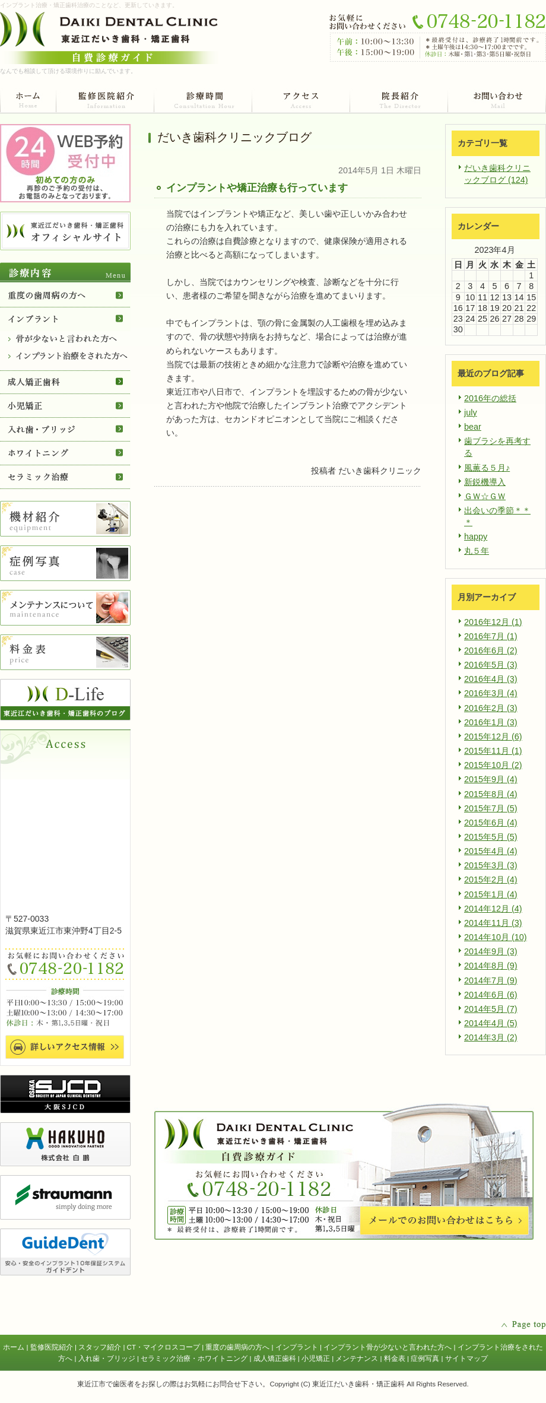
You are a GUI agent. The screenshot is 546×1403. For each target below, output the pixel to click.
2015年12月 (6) (493, 736)
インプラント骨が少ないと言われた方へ (387, 1347)
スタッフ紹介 (99, 1347)
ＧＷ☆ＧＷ (485, 496)
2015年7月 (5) (491, 808)
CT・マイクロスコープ (163, 1347)
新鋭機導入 (485, 482)
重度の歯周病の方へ (237, 1347)
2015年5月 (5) (491, 837)
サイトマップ (466, 1358)
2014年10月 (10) (495, 937)
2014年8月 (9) (491, 965)
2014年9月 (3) (491, 951)
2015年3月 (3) (491, 865)
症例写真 (425, 1358)
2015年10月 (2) (493, 765)
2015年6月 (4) (491, 822)
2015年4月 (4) (491, 851)
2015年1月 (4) (491, 894)
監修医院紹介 (51, 1347)
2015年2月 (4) (491, 879)
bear (472, 426)
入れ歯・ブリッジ (106, 1358)
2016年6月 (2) (491, 650)
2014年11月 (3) (493, 923)
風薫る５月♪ (487, 467)
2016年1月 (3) (491, 722)
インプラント (296, 1347)
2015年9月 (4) (491, 779)
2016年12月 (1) (493, 622)
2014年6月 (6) (491, 994)
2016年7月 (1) (491, 636)
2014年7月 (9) (491, 980)
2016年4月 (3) (491, 679)
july (470, 412)
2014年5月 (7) (491, 1009)
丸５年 (476, 551)
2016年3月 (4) (491, 693)
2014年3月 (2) (491, 1037)
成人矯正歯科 (274, 1358)
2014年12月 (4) (493, 908)
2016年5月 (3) (491, 664)
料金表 (394, 1358)
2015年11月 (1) (493, 751)
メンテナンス (356, 1358)
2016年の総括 (490, 398)
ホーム (13, 1347)
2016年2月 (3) (491, 708)
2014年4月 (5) (491, 1023)
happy (475, 536)
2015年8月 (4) (491, 794)
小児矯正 (315, 1358)
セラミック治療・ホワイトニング (194, 1358)
